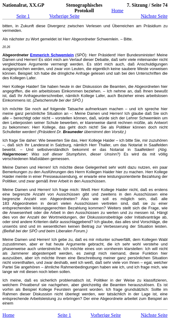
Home (117, 10)
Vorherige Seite (64, 16)
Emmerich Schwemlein (52, 55)
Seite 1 (23, 16)
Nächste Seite (154, 16)
